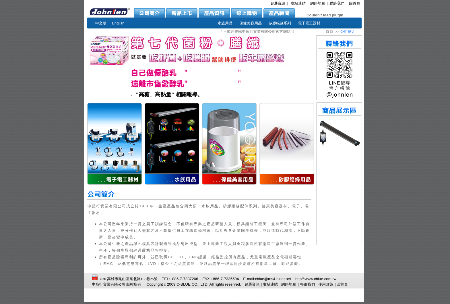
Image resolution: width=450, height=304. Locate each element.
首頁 (329, 31)
